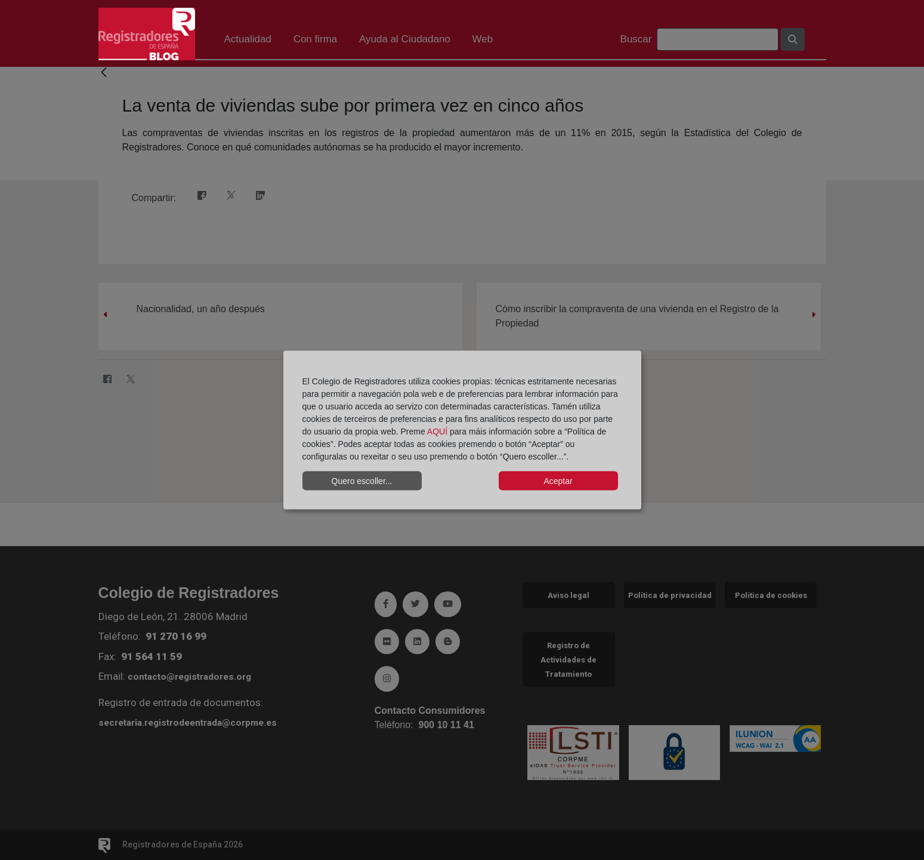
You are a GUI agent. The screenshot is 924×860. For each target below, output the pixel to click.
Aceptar (557, 480)
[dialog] (462, 430)
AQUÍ (437, 431)
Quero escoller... (362, 480)
